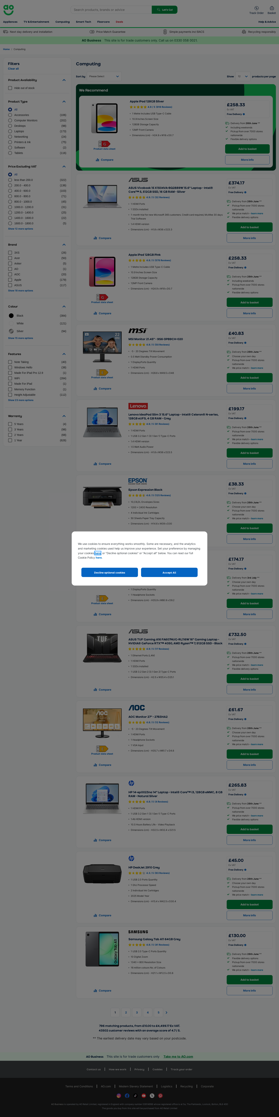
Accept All (169, 572)
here (98, 553)
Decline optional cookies (109, 572)
